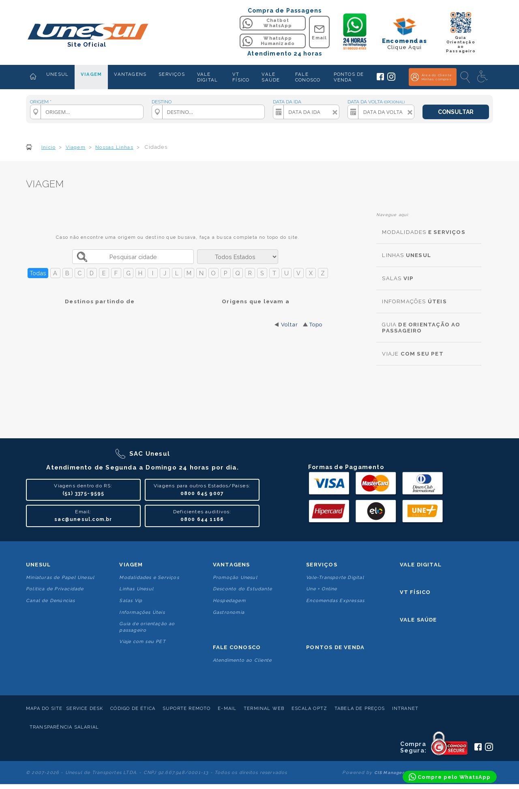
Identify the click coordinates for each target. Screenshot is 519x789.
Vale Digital (421, 565)
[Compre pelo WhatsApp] (450, 777)
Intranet (405, 708)
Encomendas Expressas (335, 600)
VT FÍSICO (240, 77)
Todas (38, 273)
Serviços (321, 565)
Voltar (289, 325)
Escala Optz (309, 708)
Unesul (38, 565)
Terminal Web (264, 708)
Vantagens (231, 565)
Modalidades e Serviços (149, 577)
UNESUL (57, 74)
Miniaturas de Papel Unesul (60, 577)
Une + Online (321, 589)
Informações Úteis (142, 612)
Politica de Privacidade (55, 589)
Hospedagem (229, 600)
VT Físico (415, 592)
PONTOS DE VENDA (349, 77)
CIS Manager (389, 772)
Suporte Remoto (187, 708)
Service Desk (84, 708)
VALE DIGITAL (207, 77)
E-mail (227, 708)
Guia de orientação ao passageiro (147, 626)
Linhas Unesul (136, 589)
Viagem (131, 565)
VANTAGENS (130, 74)
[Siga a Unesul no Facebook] (380, 78)
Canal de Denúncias (50, 600)
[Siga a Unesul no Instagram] (391, 79)
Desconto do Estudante (242, 589)
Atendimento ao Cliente (242, 660)
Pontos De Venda (335, 647)
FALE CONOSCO (307, 77)
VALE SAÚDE (271, 77)
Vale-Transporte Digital (335, 577)
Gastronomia (228, 612)
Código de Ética (132, 708)
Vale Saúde (418, 620)
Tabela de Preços (360, 708)
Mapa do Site (44, 708)
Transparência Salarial (64, 727)
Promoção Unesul (235, 577)
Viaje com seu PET (142, 641)
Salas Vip (130, 600)
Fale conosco (237, 647)
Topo (316, 325)
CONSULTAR (456, 112)
